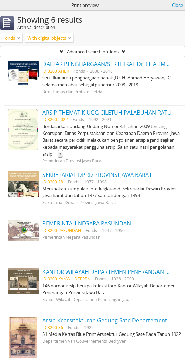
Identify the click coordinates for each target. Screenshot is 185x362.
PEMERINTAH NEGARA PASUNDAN (86, 223)
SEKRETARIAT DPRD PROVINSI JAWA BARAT (97, 175)
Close (177, 5)
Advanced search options (93, 52)
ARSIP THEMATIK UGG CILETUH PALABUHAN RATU (107, 112)
